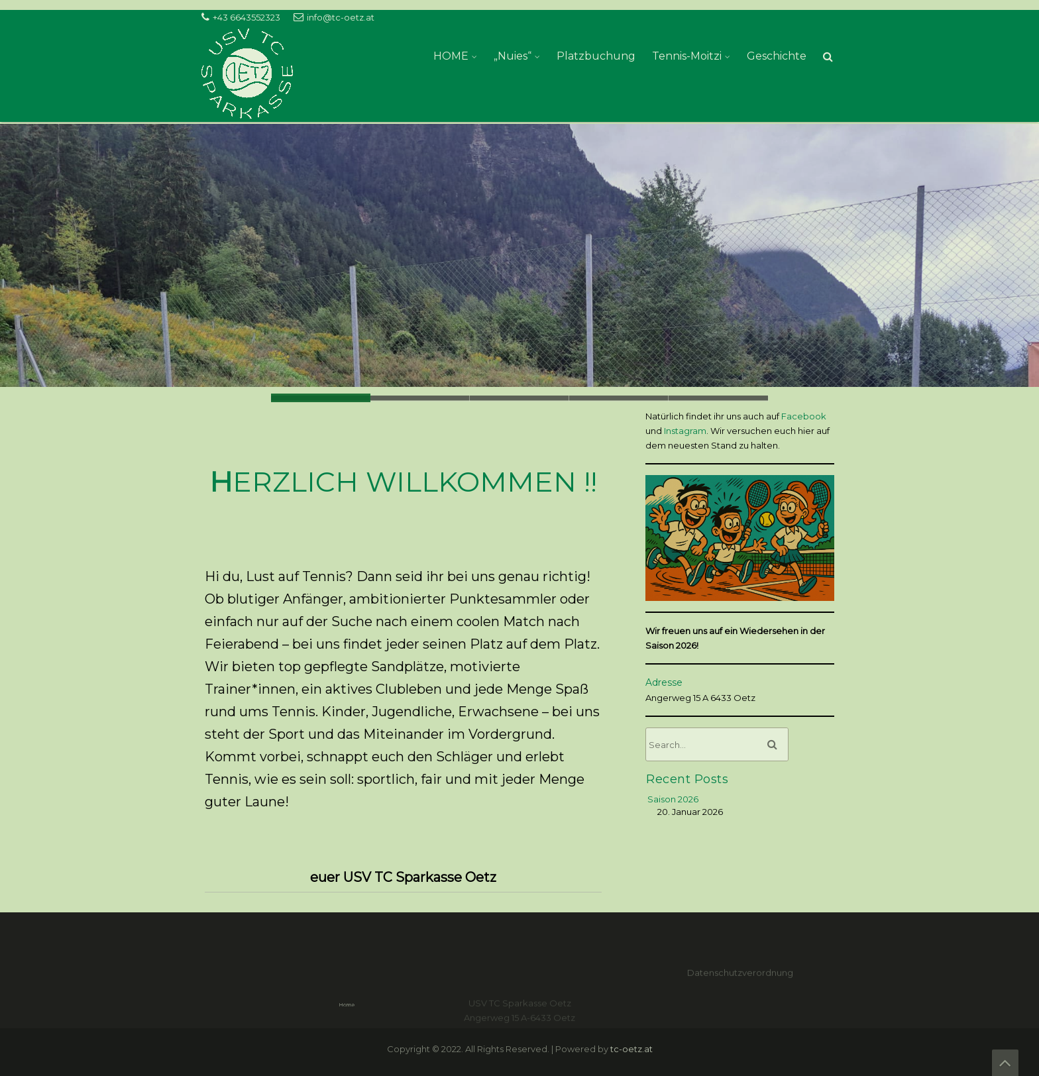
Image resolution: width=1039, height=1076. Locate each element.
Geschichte (776, 56)
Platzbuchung (596, 56)
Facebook (803, 416)
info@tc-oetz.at (340, 17)
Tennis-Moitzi (687, 56)
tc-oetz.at (631, 1049)
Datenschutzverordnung (740, 982)
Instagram (685, 430)
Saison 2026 (672, 799)
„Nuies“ (512, 56)
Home (382, 1004)
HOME (450, 56)
